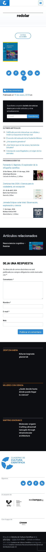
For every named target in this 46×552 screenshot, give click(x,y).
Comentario (8, 279)
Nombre (7, 302)
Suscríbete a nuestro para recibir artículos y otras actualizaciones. (22, 108)
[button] (8, 73)
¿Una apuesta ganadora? (16, 142)
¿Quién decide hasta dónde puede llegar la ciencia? (28, 392)
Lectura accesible (23, 36)
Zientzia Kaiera (10, 350)
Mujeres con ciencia (13, 385)
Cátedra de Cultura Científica (22, 537)
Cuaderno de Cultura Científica (21, 542)
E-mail (6, 312)
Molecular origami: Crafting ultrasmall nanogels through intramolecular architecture (27, 430)
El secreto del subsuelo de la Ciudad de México (24, 138)
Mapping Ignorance (12, 420)
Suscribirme (33, 116)
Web (4, 321)
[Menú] (40, 3)
